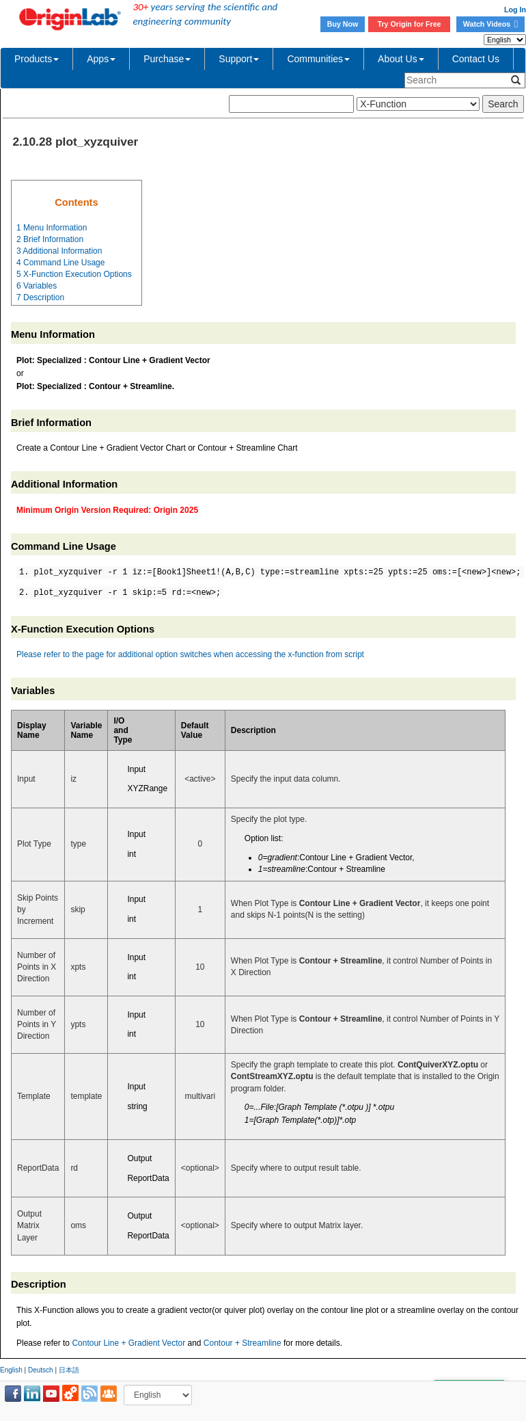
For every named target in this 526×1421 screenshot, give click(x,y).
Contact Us (475, 58)
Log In (515, 9)
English (11, 1370)
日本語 (69, 1370)
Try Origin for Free (409, 24)
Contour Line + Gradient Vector (128, 1343)
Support (239, 58)
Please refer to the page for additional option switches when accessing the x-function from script (190, 654)
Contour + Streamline (242, 1343)
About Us (401, 58)
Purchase (167, 58)
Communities (318, 58)
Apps (101, 58)
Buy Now (343, 24)
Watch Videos (490, 24)
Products (36, 58)
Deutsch (40, 1370)
